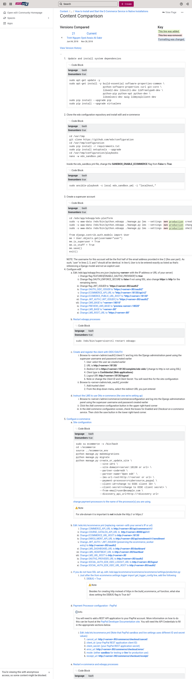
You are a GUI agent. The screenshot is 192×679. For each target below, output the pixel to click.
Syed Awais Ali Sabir (91, 37)
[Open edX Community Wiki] (22, 4)
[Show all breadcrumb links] (71, 11)
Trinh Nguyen (73, 37)
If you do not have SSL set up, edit (126, 571)
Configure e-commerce (78, 419)
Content (64, 11)
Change (115, 531)
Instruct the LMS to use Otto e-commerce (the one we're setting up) (108, 395)
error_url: (115, 649)
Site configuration (82, 422)
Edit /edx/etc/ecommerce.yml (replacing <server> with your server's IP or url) (113, 525)
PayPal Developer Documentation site (120, 621)
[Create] (126, 4)
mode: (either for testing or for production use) (117, 652)
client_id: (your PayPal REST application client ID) (112, 642)
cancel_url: (117, 639)
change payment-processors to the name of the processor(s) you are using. (112, 501)
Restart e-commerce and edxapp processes (95, 664)
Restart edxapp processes (86, 319)
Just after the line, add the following (128, 575)
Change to (116, 528)
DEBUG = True (94, 578)
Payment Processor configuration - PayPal (95, 605)
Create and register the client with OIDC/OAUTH (97, 351)
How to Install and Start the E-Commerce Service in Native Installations (111, 11)
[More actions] (182, 12)
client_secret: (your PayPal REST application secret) (113, 645)
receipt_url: (117, 655)
